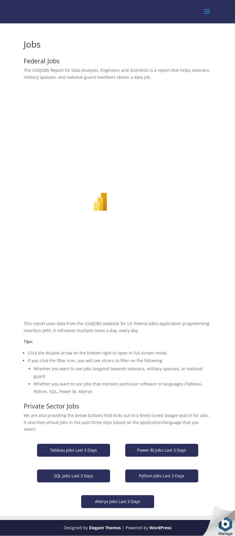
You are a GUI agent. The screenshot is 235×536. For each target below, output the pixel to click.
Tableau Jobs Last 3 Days (73, 450)
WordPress (160, 527)
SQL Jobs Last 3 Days (73, 476)
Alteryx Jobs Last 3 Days (117, 501)
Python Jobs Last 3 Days (161, 476)
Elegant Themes (105, 527)
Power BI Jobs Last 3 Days (161, 450)
